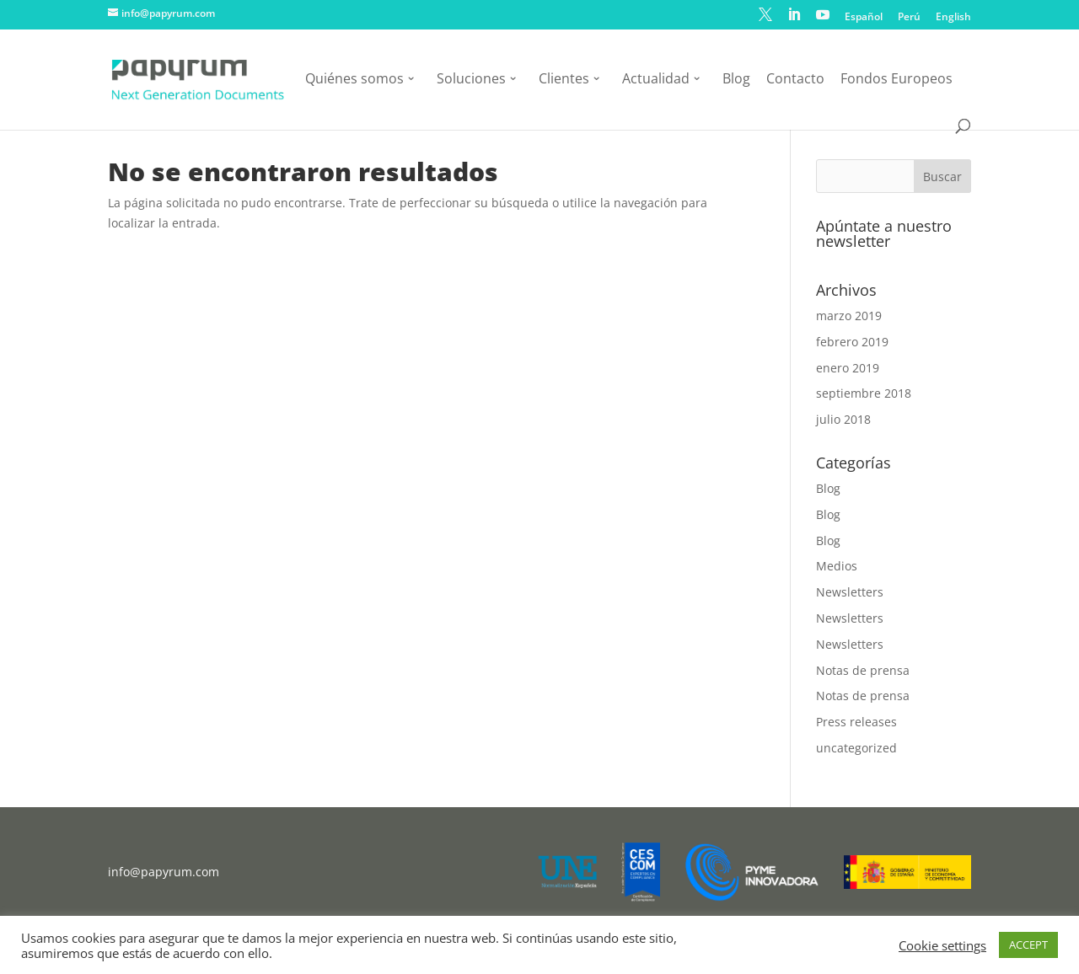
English (953, 18)
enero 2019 (847, 368)
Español (864, 18)
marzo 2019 (849, 316)
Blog (736, 80)
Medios (836, 566)
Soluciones (471, 80)
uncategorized (856, 748)
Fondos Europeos (896, 80)
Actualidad (656, 80)
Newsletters (849, 592)
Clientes (564, 80)
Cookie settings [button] (942, 945)
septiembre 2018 (863, 393)
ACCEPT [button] (1028, 944)
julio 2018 (843, 419)
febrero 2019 (852, 342)
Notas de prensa (863, 670)
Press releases (856, 722)
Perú (909, 18)
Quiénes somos (354, 80)
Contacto (795, 80)
